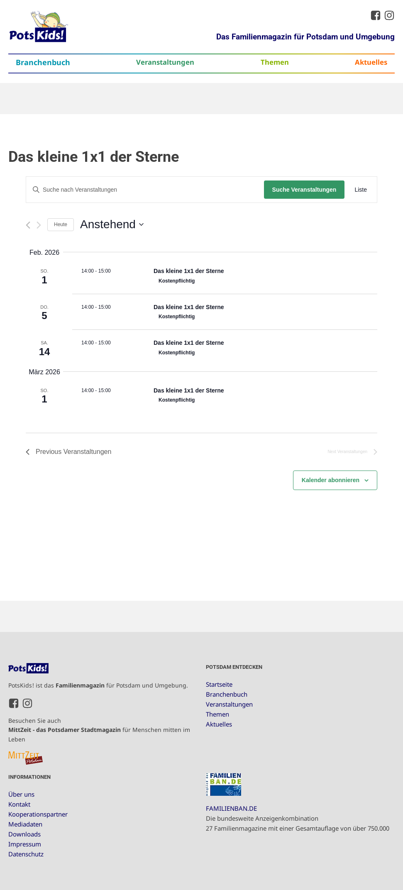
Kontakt (19, 804)
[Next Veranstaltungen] (39, 225)
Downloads (24, 834)
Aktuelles (371, 62)
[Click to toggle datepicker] (112, 224)
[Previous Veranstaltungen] (28, 225)
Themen (275, 62)
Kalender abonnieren (330, 480)
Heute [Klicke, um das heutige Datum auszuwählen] (60, 224)
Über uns (21, 794)
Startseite (219, 684)
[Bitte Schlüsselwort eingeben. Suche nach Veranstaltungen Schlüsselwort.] (145, 190)
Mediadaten (25, 824)
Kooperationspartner (38, 814)
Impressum (24, 844)
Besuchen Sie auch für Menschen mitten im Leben (99, 730)
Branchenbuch (43, 62)
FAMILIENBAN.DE (231, 808)
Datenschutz (26, 854)
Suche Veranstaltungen (304, 189)
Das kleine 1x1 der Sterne (189, 271)
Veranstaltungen (165, 62)
